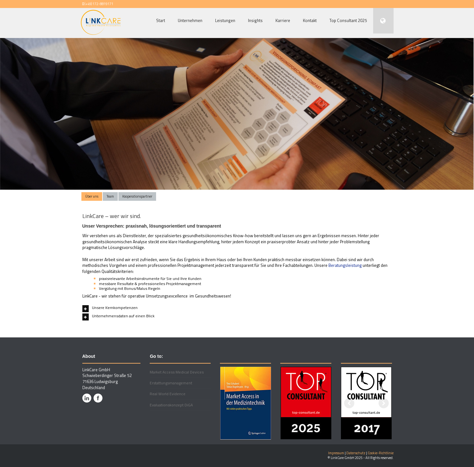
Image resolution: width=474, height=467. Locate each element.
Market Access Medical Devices (177, 372)
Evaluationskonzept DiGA (171, 405)
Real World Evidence (167, 394)
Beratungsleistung (345, 265)
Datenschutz (355, 453)
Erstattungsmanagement (171, 383)
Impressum (336, 453)
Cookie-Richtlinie (381, 453)
